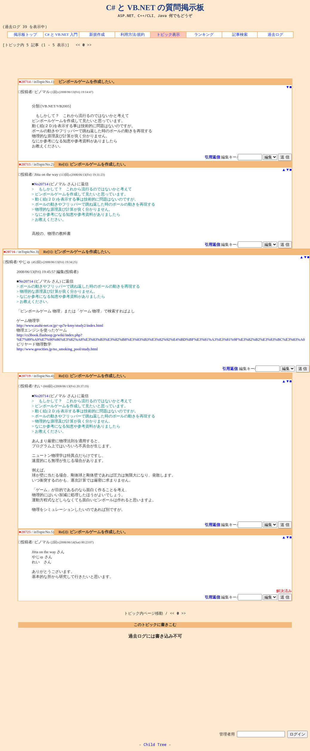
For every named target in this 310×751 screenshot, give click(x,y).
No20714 (41, 184)
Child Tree (155, 744)
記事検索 (240, 35)
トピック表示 (168, 35)
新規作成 (97, 35)
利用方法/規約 (133, 35)
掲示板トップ (25, 35)
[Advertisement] (155, 65)
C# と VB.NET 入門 (61, 35)
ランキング (204, 35)
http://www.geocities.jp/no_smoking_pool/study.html (57, 349)
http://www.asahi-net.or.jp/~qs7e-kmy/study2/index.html (59, 325)
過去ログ (275, 35)
